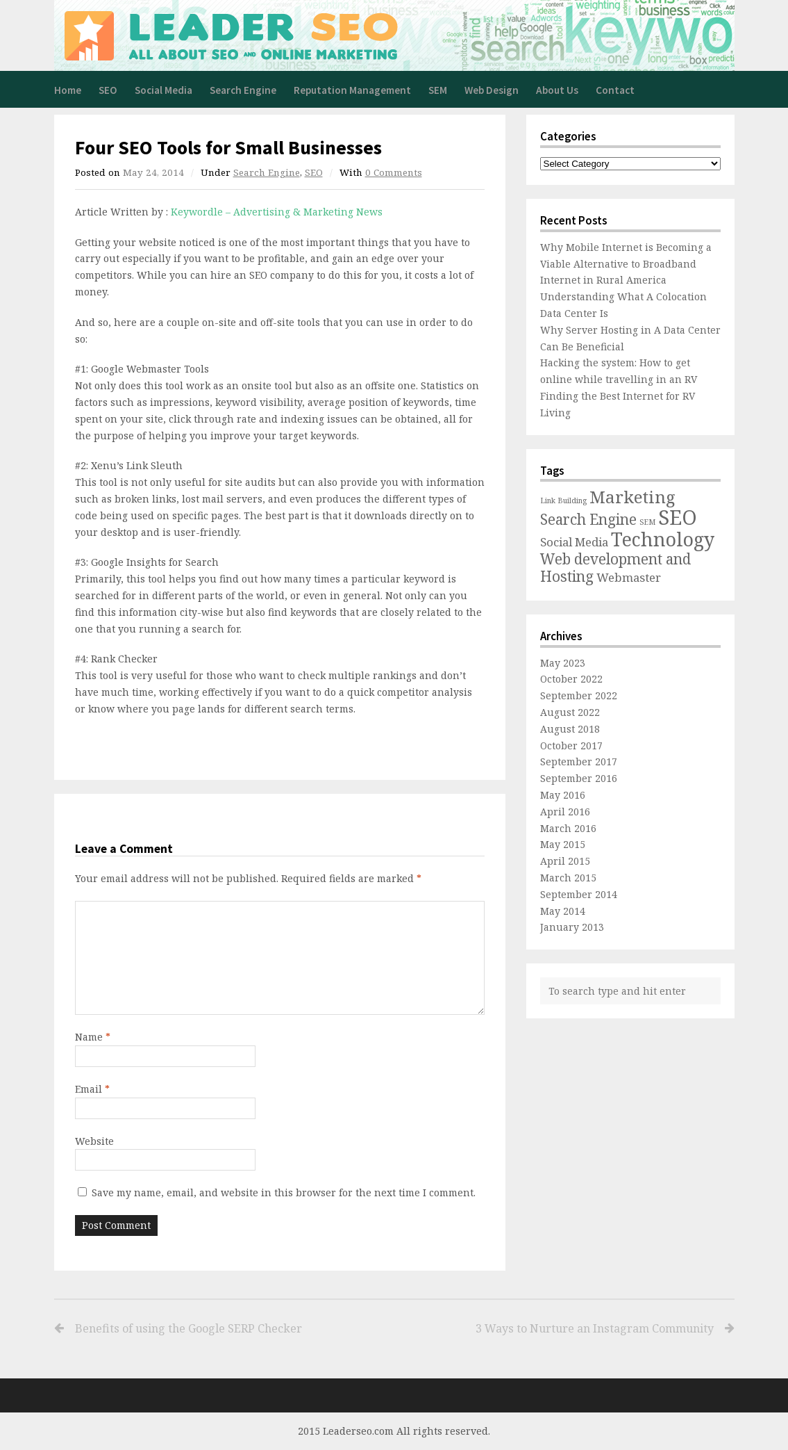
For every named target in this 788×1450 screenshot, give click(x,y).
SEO (108, 90)
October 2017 (571, 745)
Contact (615, 90)
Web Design (491, 90)
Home (67, 90)
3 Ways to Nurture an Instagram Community (557, 1329)
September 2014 (578, 894)
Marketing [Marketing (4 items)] (632, 496)
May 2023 (562, 662)
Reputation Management (352, 90)
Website (94, 1141)
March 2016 (568, 828)
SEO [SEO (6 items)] (677, 517)
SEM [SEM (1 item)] (647, 522)
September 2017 (578, 761)
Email (92, 1088)
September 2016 (578, 778)
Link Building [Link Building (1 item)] (563, 500)
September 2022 (578, 695)
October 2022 (571, 678)
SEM (437, 90)
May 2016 (562, 794)
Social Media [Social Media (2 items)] (574, 542)
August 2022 (570, 712)
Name (92, 1036)
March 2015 (568, 877)
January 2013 (572, 927)
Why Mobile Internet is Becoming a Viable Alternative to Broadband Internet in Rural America (626, 264)
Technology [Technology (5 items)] (662, 539)
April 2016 (565, 811)
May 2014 (562, 911)
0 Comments (393, 172)
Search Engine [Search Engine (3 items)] (588, 519)
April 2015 (565, 860)
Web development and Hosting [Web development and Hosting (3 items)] (615, 568)
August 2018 (570, 728)
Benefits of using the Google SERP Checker (188, 1329)
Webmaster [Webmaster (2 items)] (628, 577)
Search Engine (243, 90)
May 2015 (562, 844)
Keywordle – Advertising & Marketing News (277, 211)
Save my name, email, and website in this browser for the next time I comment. (284, 1192)
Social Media (163, 90)
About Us (557, 90)
